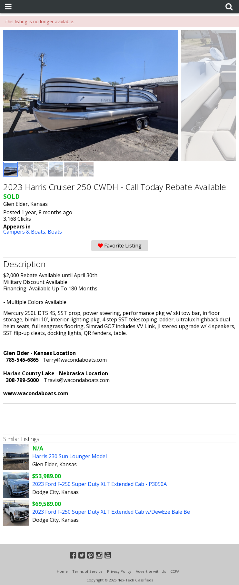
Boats (55, 231)
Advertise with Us (151, 571)
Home (62, 571)
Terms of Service (87, 571)
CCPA (174, 571)
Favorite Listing (120, 245)
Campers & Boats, (25, 231)
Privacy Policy (119, 571)
